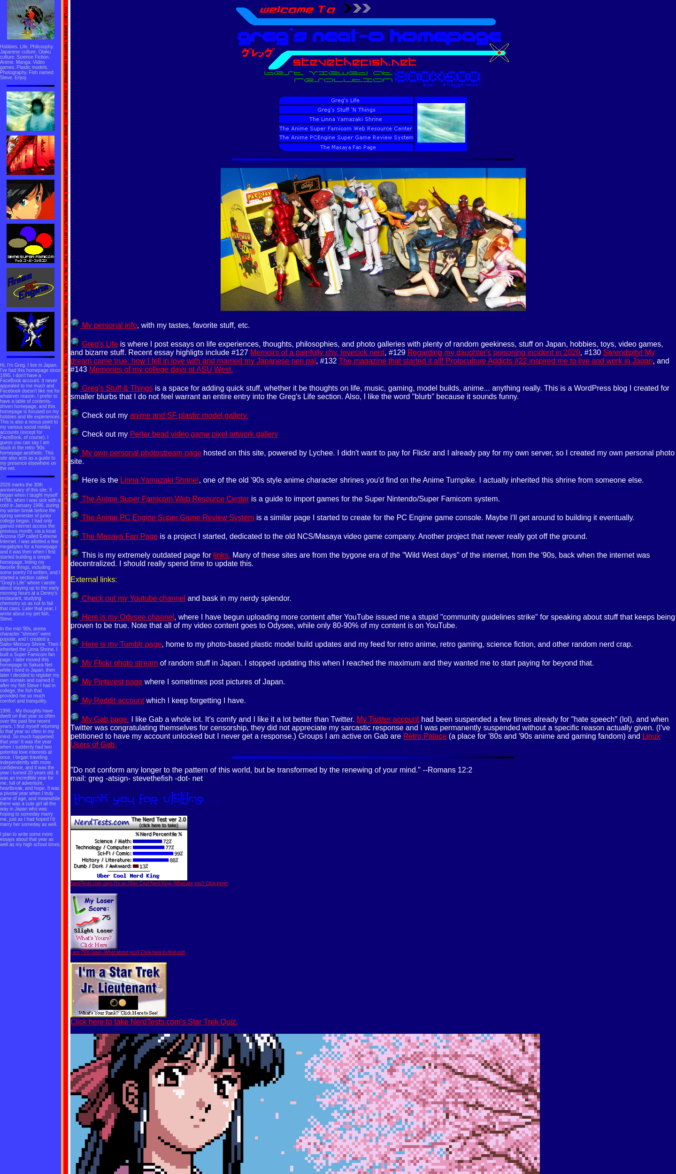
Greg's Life (100, 344)
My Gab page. (99, 719)
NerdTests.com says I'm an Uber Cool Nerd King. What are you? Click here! (149, 881)
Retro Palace (425, 736)
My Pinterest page (106, 682)
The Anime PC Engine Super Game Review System (162, 518)
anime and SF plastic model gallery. (189, 415)
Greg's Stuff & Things (111, 388)
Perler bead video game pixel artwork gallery (204, 434)
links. (221, 555)
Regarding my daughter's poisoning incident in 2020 (493, 352)
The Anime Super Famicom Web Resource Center (159, 499)
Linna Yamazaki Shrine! (159, 480)
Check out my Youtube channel (127, 598)
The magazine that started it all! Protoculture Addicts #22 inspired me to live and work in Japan (496, 361)
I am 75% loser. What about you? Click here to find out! (127, 950)
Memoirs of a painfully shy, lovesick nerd (317, 352)
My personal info (103, 325)
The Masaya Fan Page (114, 536)
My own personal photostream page (135, 453)
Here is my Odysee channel (122, 617)
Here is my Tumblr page (115, 644)
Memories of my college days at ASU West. (161, 369)
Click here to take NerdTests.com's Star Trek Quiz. (154, 1018)
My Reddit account (107, 700)
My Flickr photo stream (114, 663)
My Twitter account (388, 719)
